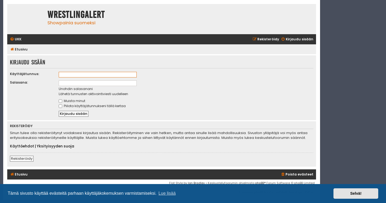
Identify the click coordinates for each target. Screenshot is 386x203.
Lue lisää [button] (167, 193)
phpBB (259, 183)
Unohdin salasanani (76, 89)
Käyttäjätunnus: (24, 74)
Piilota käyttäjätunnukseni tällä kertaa (92, 106)
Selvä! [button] (355, 193)
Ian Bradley (196, 183)
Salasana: (19, 82)
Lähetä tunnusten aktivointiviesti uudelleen (93, 94)
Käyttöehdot (22, 146)
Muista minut (72, 101)
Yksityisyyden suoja (55, 146)
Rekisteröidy (21, 158)
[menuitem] (15, 39)
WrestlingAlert (76, 14)
